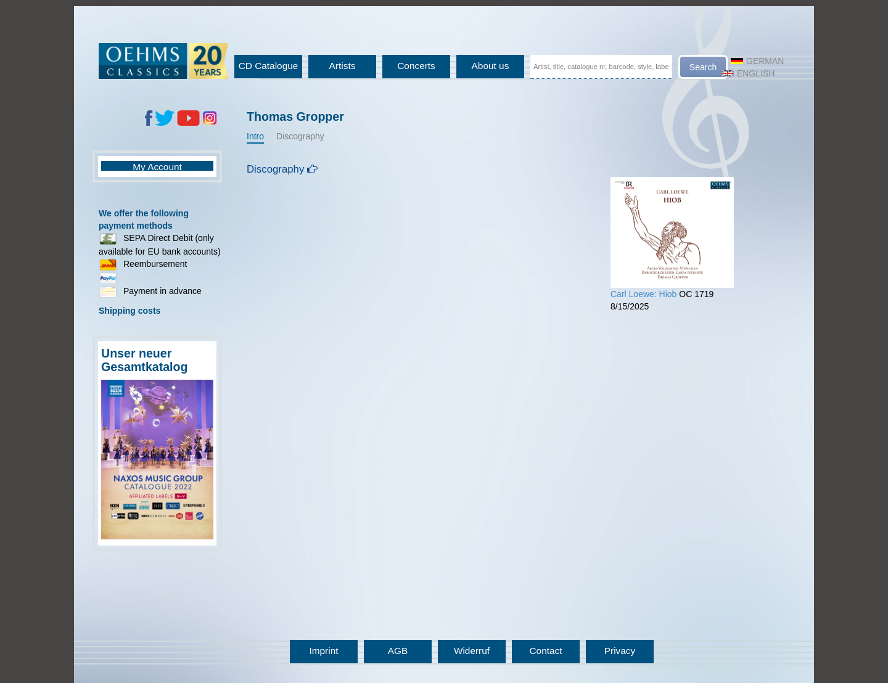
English (748, 73)
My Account (157, 167)
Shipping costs (129, 311)
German (757, 61)
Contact (545, 650)
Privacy (619, 650)
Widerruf (472, 650)
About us (490, 65)
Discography (300, 136)
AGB (398, 650)
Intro (255, 136)
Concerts (416, 65)
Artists (342, 65)
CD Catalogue (268, 65)
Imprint (323, 650)
